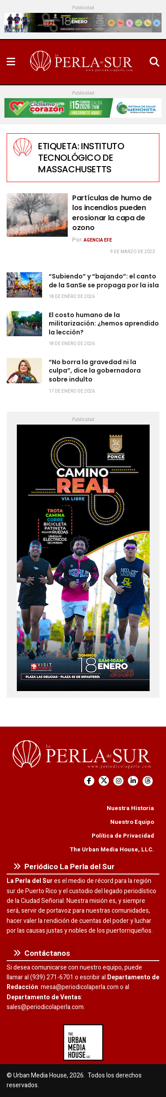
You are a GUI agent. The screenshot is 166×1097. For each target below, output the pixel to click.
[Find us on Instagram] (118, 781)
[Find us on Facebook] (89, 781)
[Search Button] (154, 62)
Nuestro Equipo (132, 822)
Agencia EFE (98, 240)
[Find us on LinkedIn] (133, 781)
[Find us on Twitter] (104, 781)
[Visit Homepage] (82, 62)
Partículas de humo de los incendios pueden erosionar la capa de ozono (111, 213)
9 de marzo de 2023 (132, 252)
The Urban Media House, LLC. (111, 849)
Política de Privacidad (123, 835)
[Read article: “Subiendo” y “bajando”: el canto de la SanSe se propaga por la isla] (24, 285)
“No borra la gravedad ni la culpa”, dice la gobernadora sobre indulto (95, 371)
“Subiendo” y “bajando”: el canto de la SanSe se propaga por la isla (104, 281)
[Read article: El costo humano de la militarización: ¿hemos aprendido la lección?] (24, 323)
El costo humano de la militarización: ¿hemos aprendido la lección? (104, 323)
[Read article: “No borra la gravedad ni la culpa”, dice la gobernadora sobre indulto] (24, 370)
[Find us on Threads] (148, 781)
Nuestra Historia (130, 808)
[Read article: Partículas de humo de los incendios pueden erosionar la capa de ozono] (37, 215)
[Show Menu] (11, 62)
